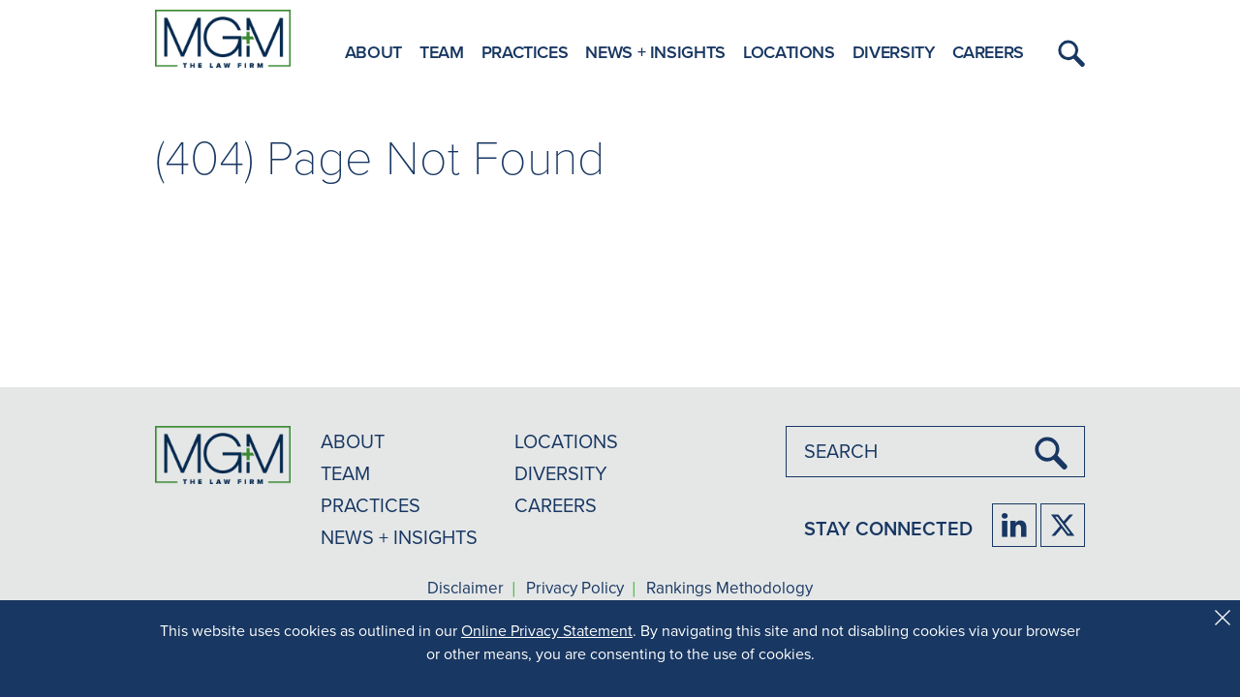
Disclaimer (465, 588)
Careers (988, 52)
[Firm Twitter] (1062, 525)
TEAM (345, 473)
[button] (1068, 53)
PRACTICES (370, 505)
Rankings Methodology (729, 588)
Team (441, 52)
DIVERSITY (560, 473)
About (373, 52)
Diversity (893, 52)
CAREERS (555, 505)
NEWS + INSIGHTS (399, 537)
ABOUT (353, 441)
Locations (789, 52)
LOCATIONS (566, 441)
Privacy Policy (575, 588)
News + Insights (655, 52)
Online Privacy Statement (547, 631)
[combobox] (935, 451)
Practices (525, 52)
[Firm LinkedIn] (1014, 525)
